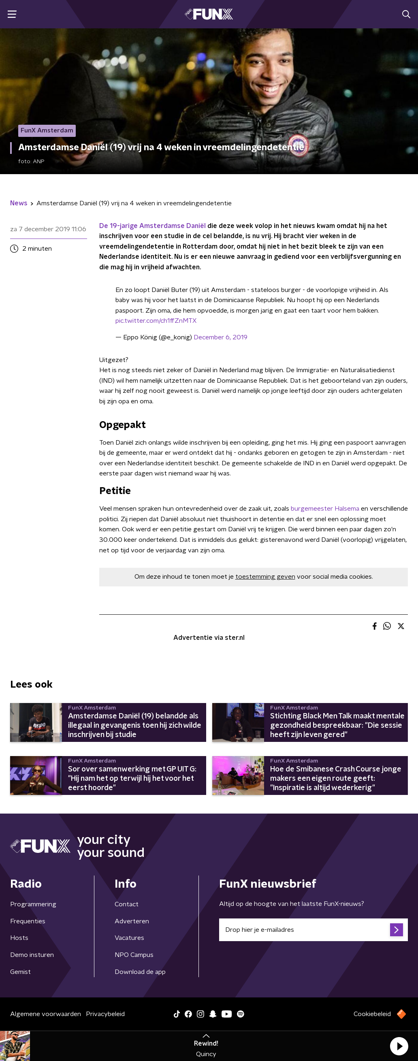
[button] (399, 1046)
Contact (127, 904)
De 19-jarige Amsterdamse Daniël (152, 226)
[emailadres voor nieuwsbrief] (313, 929)
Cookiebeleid (372, 1014)
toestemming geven (265, 576)
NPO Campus (134, 955)
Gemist (20, 972)
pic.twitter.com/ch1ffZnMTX (155, 320)
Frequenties (27, 921)
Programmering (33, 904)
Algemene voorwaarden (45, 1014)
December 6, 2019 (220, 337)
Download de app (140, 972)
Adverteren (132, 921)
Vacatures (129, 938)
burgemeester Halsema (325, 508)
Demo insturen (32, 955)
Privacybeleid (105, 1014)
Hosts (19, 938)
